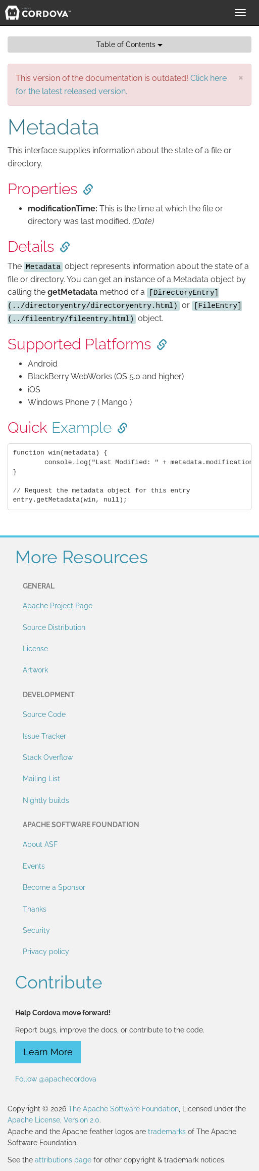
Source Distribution (54, 627)
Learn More (48, 1052)
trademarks (167, 1132)
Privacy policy (46, 952)
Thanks (34, 909)
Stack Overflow (48, 757)
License (35, 649)
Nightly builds (46, 800)
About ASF (40, 844)
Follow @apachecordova (55, 1079)
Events (34, 866)
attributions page (63, 1160)
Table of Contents (129, 44)
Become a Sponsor (54, 887)
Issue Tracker (44, 736)
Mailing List (41, 779)
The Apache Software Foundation (123, 1109)
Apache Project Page (57, 606)
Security (36, 930)
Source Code (44, 714)
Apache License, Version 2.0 (53, 1120)
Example (81, 427)
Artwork (35, 670)
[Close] (240, 77)
